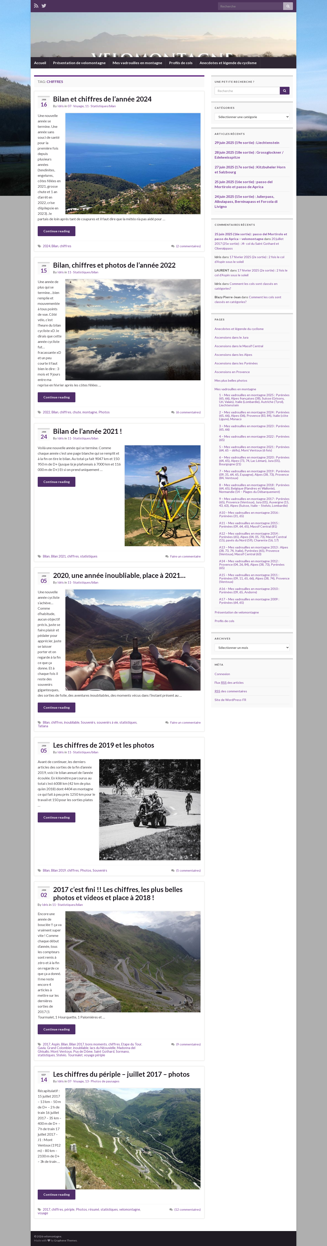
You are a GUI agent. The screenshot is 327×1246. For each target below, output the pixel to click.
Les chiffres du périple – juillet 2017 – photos (121, 1074)
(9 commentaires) (188, 1044)
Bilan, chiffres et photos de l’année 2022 (114, 265)
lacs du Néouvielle (103, 1048)
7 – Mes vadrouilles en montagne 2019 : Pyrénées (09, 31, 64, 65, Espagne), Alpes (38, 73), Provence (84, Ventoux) (254, 474)
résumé (93, 1209)
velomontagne (129, 1209)
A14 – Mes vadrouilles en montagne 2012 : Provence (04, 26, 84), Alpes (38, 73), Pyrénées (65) (252, 564)
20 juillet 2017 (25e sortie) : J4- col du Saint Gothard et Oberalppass (249, 243)
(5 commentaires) (188, 870)
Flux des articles (229, 682)
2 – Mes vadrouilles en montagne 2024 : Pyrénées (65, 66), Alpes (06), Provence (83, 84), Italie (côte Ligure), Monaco (254, 415)
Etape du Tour (131, 1044)
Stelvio (61, 1055)
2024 (46, 246)
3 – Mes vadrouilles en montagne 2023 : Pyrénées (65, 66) (254, 427)
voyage (43, 1213)
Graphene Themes (65, 1240)
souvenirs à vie (107, 722)
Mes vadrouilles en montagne (137, 63)
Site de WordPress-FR (230, 700)
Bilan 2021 (58, 556)
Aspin (56, 1044)
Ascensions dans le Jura (231, 337)
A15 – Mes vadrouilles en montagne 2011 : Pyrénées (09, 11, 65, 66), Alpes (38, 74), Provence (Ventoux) (254, 578)
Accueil (40, 63)
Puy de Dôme (83, 1051)
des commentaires (231, 691)
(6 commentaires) (188, 412)
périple (69, 1209)
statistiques (88, 556)
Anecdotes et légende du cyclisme (228, 63)
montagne (89, 412)
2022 (46, 412)
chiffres (65, 246)
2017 (46, 1044)
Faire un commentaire (185, 556)
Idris (60, 106)
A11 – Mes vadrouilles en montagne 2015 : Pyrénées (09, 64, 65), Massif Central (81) (249, 524)
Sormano (122, 1051)
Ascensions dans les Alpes (233, 354)
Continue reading (56, 231)
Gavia (42, 1048)
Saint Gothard (104, 1051)
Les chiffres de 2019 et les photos (103, 745)
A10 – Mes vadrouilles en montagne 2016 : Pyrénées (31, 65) (249, 514)
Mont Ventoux (61, 1051)
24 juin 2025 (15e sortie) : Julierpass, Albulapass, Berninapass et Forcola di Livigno (246, 201)
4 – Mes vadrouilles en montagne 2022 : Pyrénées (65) (254, 438)
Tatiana (43, 726)
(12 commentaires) (187, 1209)
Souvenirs (88, 722)
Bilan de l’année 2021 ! (87, 431)
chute (77, 412)
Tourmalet (75, 1055)
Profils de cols (181, 63)
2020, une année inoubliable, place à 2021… (119, 575)
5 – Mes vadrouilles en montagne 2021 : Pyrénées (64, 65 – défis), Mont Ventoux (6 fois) (254, 448)
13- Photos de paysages (102, 1081)
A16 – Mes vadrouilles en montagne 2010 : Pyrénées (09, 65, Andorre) (249, 590)
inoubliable (71, 722)
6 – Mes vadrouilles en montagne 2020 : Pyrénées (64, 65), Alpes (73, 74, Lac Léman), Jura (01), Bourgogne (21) (254, 460)
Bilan (55, 246)
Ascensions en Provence (232, 372)
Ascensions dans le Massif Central (239, 346)
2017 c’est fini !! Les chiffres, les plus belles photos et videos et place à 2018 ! (118, 893)
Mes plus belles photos (231, 380)
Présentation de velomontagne (79, 63)
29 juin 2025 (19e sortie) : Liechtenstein (247, 142)
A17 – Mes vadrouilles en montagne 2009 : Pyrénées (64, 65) (249, 600)
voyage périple (94, 1055)
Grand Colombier (59, 1048)
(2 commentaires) (188, 246)
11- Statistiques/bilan (100, 106)
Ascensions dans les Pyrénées (236, 363)
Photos (104, 412)
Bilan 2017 (76, 1044)
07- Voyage (76, 106)
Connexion (222, 674)
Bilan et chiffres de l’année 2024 (102, 99)
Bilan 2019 (58, 870)
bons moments (96, 1044)
